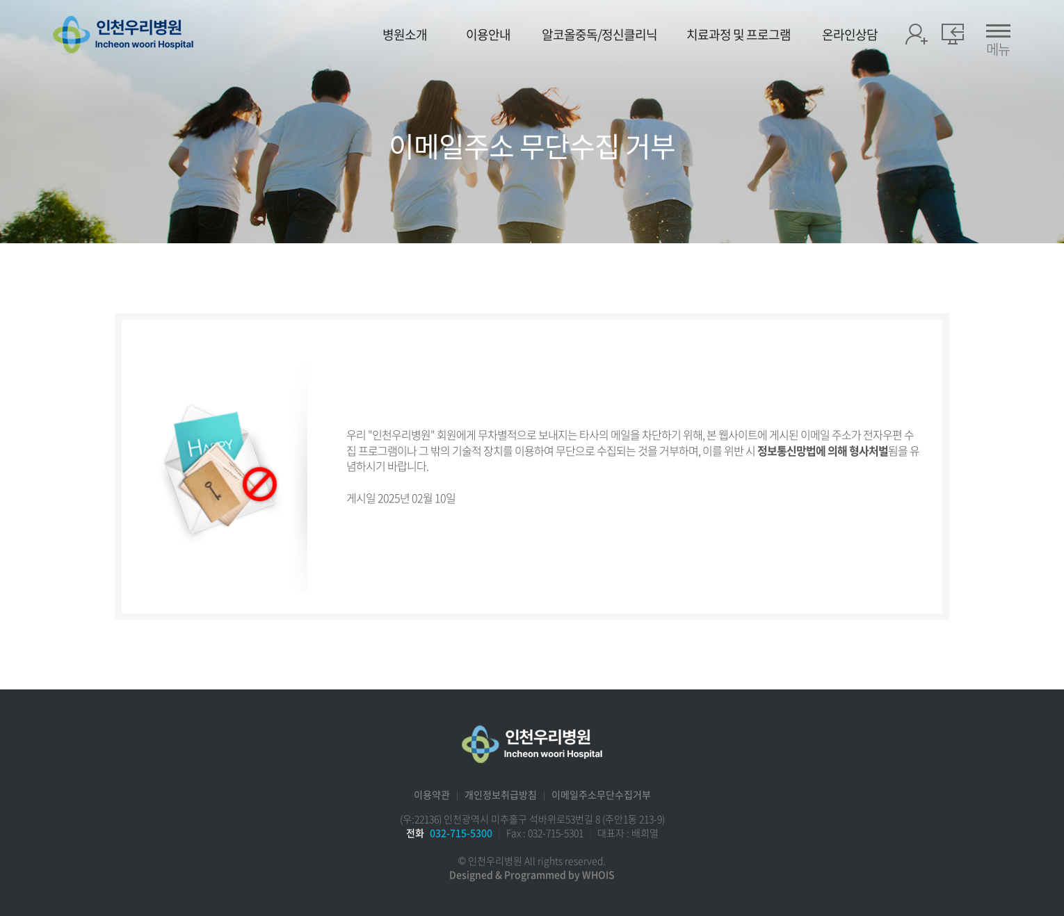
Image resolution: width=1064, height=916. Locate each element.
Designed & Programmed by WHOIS (532, 874)
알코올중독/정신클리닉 (599, 35)
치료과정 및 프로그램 (738, 35)
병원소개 (404, 35)
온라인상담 (850, 35)
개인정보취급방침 (501, 794)
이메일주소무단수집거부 (601, 794)
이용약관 (432, 794)
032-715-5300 (461, 833)
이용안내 (488, 35)
